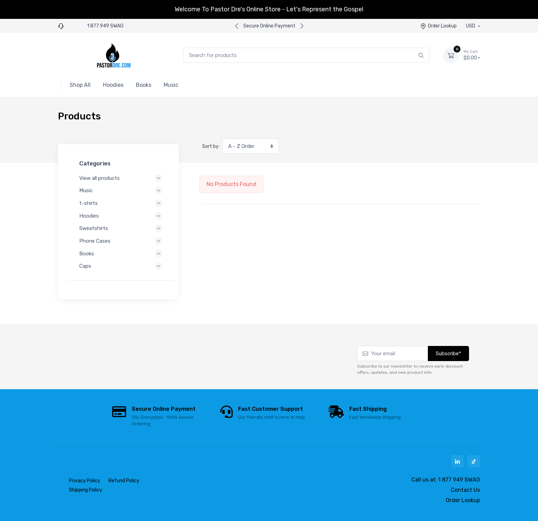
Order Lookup (438, 26)
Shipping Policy (85, 490)
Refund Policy (123, 481)
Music (120, 190)
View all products (120, 178)
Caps (120, 266)
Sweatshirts (120, 228)
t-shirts (120, 203)
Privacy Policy (84, 481)
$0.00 (472, 55)
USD (471, 26)
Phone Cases (120, 241)
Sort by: (211, 146)
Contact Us (465, 490)
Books (120, 253)
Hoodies (120, 216)
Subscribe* (448, 353)
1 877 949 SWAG (105, 26)
